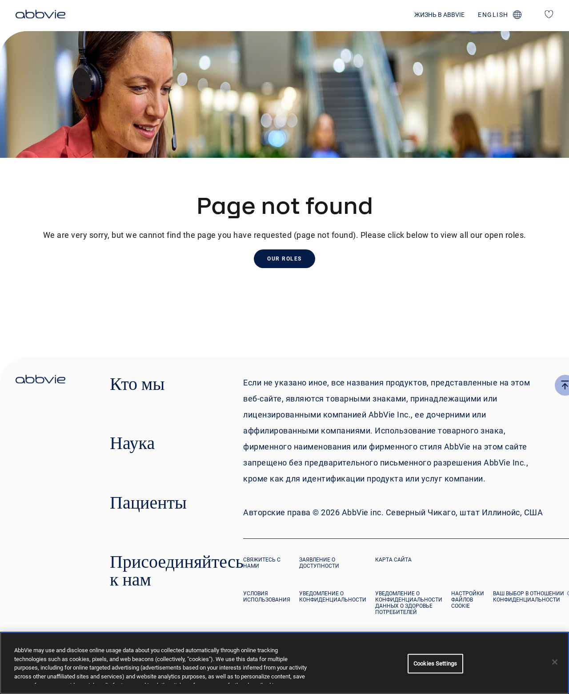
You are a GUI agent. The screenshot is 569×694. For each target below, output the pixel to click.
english (493, 14)
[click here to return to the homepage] (40, 15)
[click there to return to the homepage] (40, 380)
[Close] (555, 662)
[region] (284, 663)
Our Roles (284, 259)
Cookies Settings (435, 663)
